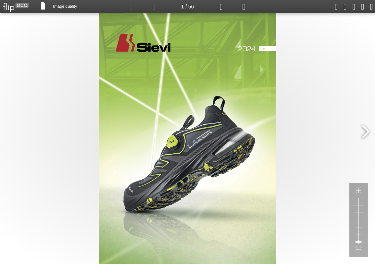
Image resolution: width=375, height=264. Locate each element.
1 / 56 (187, 7)
